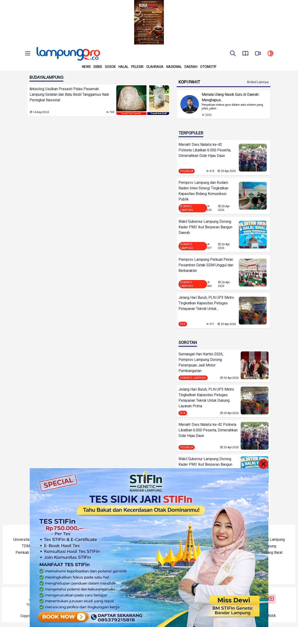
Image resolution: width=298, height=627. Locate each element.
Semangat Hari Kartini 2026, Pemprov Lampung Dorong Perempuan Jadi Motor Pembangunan (200, 362)
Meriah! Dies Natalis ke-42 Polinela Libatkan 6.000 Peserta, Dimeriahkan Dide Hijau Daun (204, 150)
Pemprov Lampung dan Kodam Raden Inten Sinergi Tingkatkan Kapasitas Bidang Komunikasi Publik (203, 190)
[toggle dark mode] (270, 54)
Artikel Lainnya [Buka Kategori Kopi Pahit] (258, 82)
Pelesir (137, 67)
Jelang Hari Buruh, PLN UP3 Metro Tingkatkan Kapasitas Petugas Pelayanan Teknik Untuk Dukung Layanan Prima (206, 397)
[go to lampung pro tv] (258, 54)
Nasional (174, 67)
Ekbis (98, 67)
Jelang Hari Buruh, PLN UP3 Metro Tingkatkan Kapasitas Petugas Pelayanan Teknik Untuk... (206, 303)
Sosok (110, 67)
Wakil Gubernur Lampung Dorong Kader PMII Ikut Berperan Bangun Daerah (205, 227)
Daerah (191, 67)
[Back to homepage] (68, 54)
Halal (123, 67)
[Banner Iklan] (149, 22)
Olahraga (154, 67)
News (86, 67)
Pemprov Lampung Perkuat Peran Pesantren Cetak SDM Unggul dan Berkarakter (205, 265)
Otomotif (208, 67)
